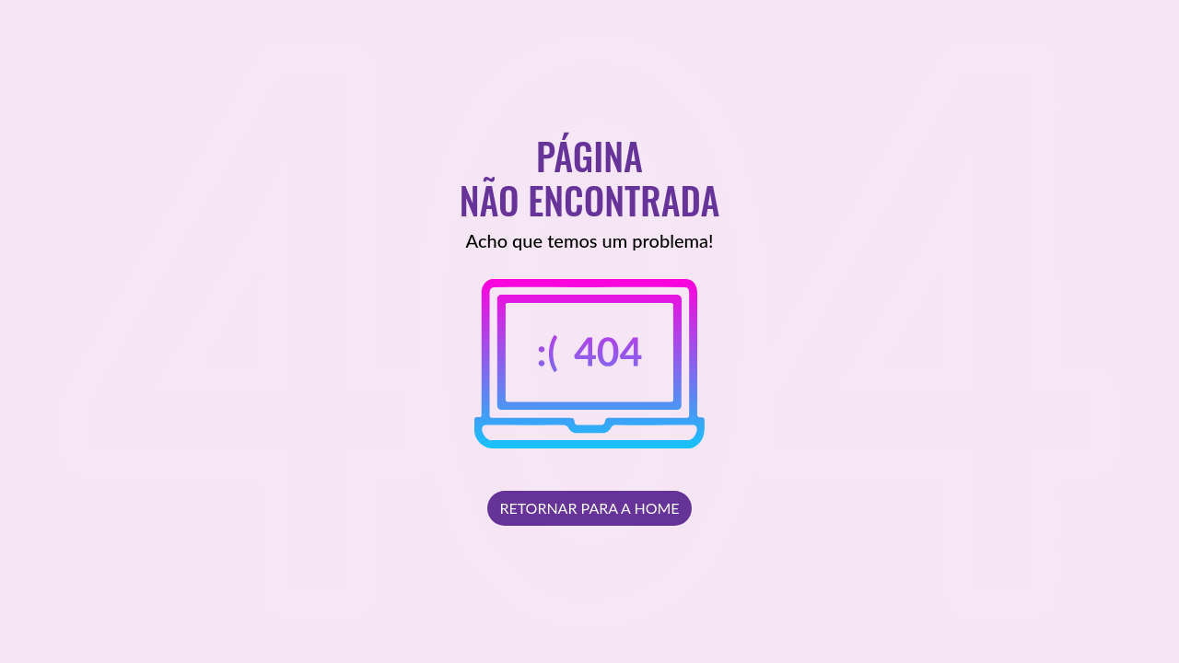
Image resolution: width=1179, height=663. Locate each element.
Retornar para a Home (589, 508)
